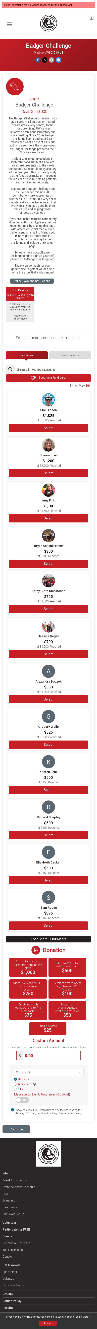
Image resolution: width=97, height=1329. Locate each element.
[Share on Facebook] (37, 60)
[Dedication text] (48, 1071)
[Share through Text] (58, 60)
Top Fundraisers (13, 1249)
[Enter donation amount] (51, 1055)
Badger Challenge (48, 45)
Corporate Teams (14, 1284)
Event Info (9, 1199)
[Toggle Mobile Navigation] (9, 24)
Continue (16, 1129)
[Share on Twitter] (44, 60)
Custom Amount (48, 1040)
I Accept (47, 1323)
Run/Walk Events (13, 1213)
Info (5, 1172)
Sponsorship (10, 1271)
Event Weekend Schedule (19, 1186)
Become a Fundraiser (48, 377)
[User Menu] (91, 18)
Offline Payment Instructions (31, 281)
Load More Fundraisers (48, 939)
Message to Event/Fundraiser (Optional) (42, 1093)
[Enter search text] (53, 369)
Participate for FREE (16, 1229)
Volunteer (9, 1222)
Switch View (79, 385)
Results (8, 1293)
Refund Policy (12, 1300)
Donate (7, 1256)
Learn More (82, 1316)
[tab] (27, 355)
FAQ (5, 1193)
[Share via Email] (51, 60)
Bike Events (10, 1206)
